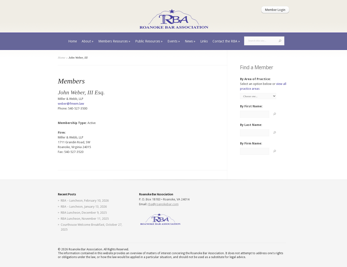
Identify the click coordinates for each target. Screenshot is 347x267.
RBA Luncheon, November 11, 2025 (85, 218)
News (190, 41)
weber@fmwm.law (71, 103)
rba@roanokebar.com (163, 204)
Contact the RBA (226, 41)
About (87, 41)
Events (173, 41)
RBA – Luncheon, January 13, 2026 (84, 206)
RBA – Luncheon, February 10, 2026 (85, 200)
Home (72, 41)
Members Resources (114, 41)
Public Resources (149, 41)
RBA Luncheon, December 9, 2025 (84, 212)
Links (204, 41)
